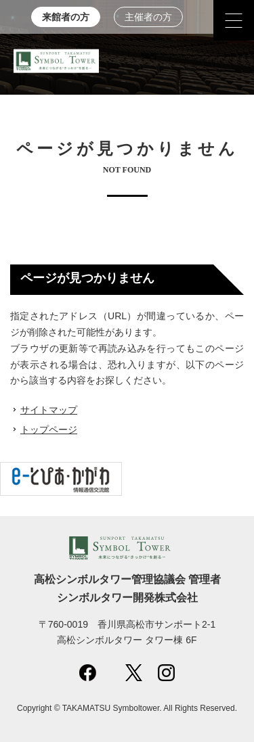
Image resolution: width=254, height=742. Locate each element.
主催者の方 (148, 17)
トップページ (48, 429)
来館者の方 (65, 17)
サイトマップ (48, 409)
